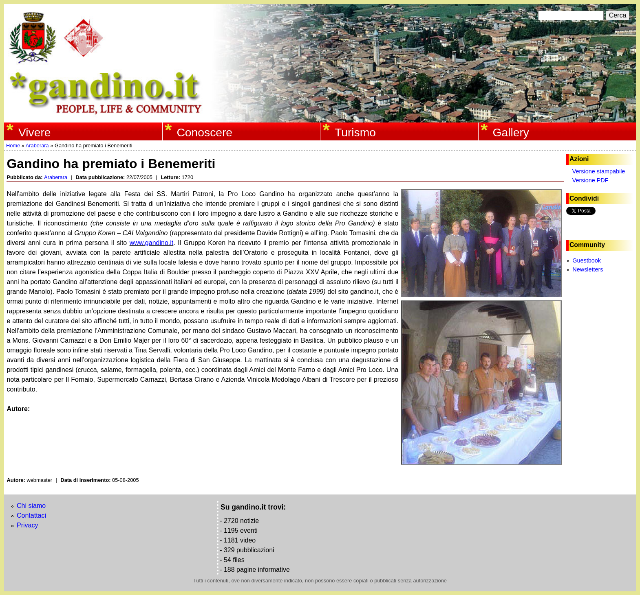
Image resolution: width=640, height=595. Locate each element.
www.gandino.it (152, 242)
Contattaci (31, 515)
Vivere (34, 132)
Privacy (27, 525)
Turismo (355, 132)
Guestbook (586, 260)
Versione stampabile (598, 171)
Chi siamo (31, 505)
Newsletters (587, 269)
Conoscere (204, 132)
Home (13, 145)
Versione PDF (590, 180)
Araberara (37, 145)
